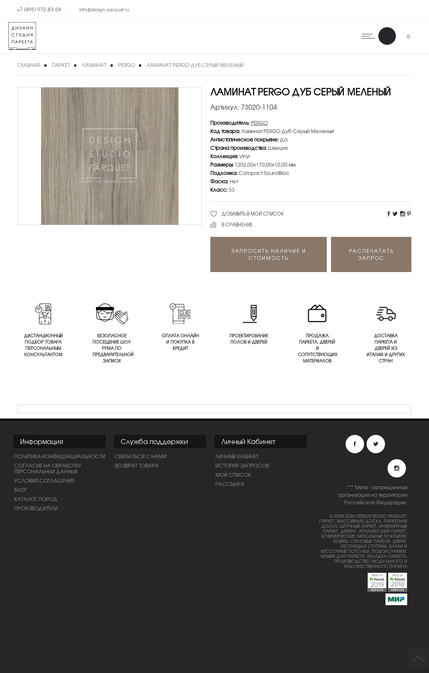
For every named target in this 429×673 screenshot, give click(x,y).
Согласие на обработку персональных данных (47, 468)
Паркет (61, 65)
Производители (36, 508)
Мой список (233, 474)
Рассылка (229, 484)
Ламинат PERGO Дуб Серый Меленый (195, 65)
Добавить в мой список (253, 213)
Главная (29, 65)
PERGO (126, 65)
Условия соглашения (44, 480)
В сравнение (237, 224)
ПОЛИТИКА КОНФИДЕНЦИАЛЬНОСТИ (59, 456)
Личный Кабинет (236, 456)
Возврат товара (137, 465)
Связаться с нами (140, 456)
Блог (20, 489)
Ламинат (94, 65)
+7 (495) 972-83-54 (39, 9)
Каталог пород (35, 499)
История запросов (242, 465)
